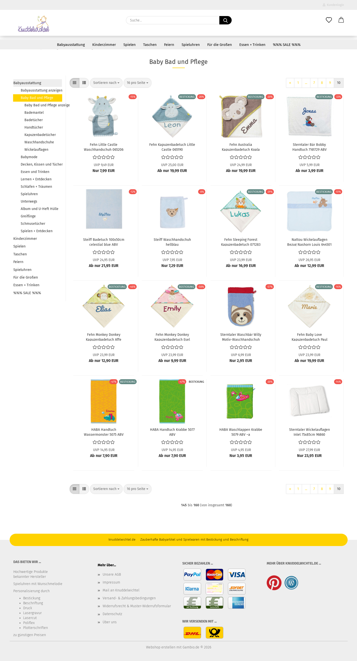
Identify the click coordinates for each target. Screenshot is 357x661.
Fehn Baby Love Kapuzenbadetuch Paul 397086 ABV (309, 337)
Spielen (129, 44)
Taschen (150, 44)
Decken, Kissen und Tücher (41, 164)
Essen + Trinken (252, 44)
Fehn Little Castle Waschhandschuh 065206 (103, 147)
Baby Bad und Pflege (37, 98)
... (306, 83)
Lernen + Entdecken (36, 179)
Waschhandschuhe (39, 142)
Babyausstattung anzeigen (41, 90)
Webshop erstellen (160, 647)
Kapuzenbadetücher (40, 135)
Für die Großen (219, 44)
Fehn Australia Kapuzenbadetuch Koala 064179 (241, 147)
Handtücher (33, 127)
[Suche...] (225, 20)
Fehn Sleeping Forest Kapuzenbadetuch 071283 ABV (241, 242)
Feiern (169, 44)
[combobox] (106, 83)
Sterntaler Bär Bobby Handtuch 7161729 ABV (309, 147)
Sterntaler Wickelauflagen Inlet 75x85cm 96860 (309, 432)
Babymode (29, 157)
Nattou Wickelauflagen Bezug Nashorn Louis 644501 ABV (309, 242)
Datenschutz (112, 614)
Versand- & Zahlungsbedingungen (129, 598)
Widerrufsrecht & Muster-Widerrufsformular (137, 606)
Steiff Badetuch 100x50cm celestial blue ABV (103, 242)
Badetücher (33, 120)
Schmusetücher (33, 224)
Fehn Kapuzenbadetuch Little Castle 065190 (172, 147)
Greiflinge (28, 216)
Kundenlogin (333, 5)
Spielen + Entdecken (37, 231)
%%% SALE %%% (287, 44)
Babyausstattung (71, 44)
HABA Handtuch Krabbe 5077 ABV (172, 432)
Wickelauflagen (36, 150)
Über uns (110, 622)
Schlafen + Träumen (36, 187)
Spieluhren (191, 44)
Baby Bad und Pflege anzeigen (43, 105)
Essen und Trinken (35, 172)
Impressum (111, 582)
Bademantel (34, 113)
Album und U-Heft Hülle (39, 209)
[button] (341, 20)
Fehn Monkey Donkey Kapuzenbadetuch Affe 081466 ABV (103, 337)
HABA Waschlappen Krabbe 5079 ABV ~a (240, 432)
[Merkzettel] (329, 20)
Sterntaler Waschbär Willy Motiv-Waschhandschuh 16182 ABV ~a (240, 337)
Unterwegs (29, 201)
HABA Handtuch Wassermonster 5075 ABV (104, 432)
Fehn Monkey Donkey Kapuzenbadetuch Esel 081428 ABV (172, 337)
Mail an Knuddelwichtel (121, 590)
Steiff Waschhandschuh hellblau (172, 242)
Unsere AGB (112, 574)
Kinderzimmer (104, 44)
